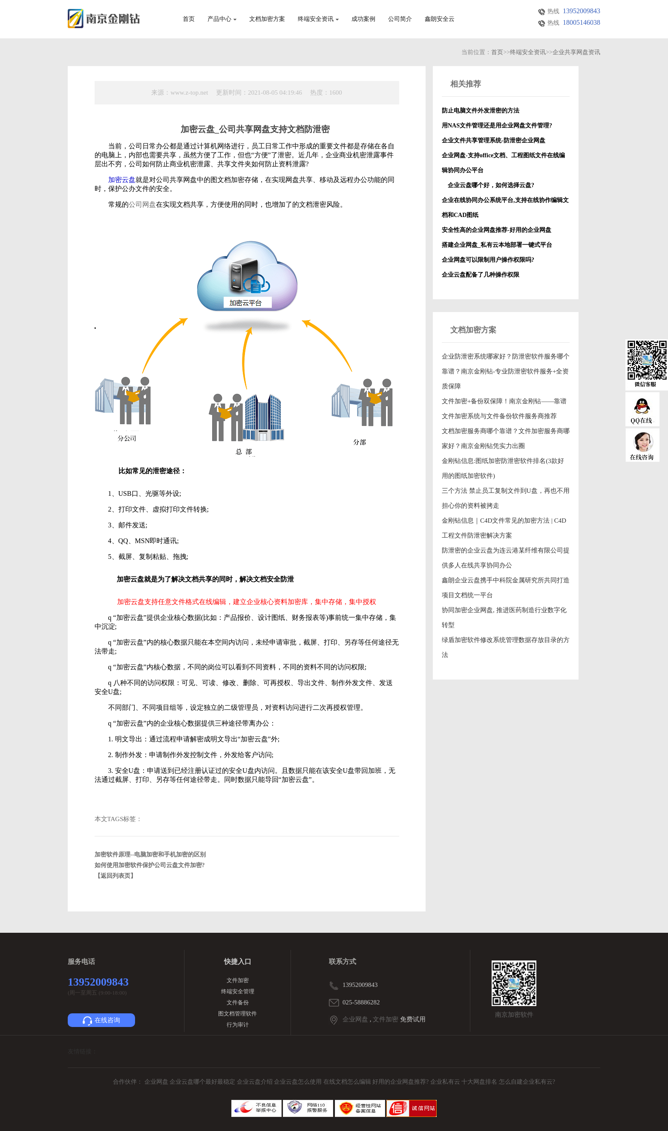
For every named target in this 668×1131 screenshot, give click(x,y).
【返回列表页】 (115, 876)
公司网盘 (142, 204)
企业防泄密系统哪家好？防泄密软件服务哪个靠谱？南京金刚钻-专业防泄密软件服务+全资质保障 (506, 371)
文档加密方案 (267, 19)
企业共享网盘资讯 (576, 52)
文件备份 (238, 1002)
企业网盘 (355, 1019)
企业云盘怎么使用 (298, 1082)
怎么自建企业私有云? (527, 1082)
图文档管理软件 (237, 1013)
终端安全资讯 (318, 19)
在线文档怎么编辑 (347, 1082)
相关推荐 (465, 84)
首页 (189, 19)
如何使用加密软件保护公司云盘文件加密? (150, 865)
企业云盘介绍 (255, 1082)
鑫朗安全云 (440, 19)
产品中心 (221, 19)
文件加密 (238, 980)
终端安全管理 (237, 991)
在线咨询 (101, 1021)
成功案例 (363, 19)
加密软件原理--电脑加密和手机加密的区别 (150, 854)
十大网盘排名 (479, 1082)
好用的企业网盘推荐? (401, 1082)
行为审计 (238, 1024)
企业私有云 (446, 1082)
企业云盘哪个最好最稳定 (203, 1082)
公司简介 (400, 19)
